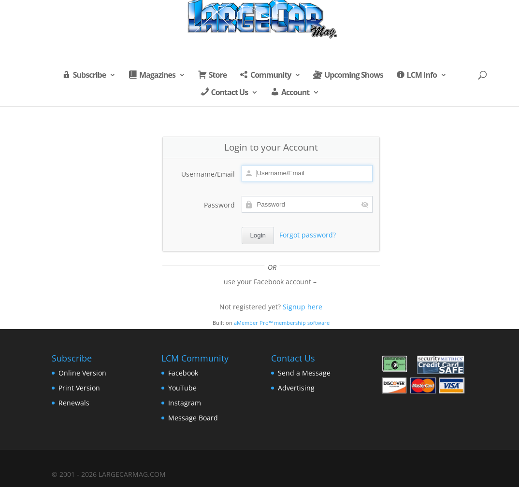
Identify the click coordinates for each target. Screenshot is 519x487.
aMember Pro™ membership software (282, 323)
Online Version (82, 372)
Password (219, 204)
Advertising (296, 387)
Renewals (73, 402)
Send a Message (304, 372)
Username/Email (208, 174)
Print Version (79, 387)
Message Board (193, 417)
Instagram (184, 402)
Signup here (302, 306)
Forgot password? (307, 234)
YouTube (182, 387)
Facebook (183, 372)
